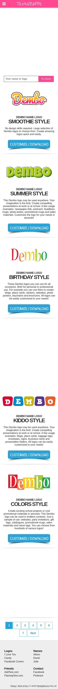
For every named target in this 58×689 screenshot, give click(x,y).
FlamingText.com (13, 675)
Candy (7, 658)
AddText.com (11, 672)
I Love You (10, 654)
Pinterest (38, 675)
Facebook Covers (14, 661)
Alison (36, 654)
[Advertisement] (29, 41)
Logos (8, 651)
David (36, 658)
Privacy (13, 686)
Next (33, 633)
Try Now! (46, 79)
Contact (38, 668)
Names (37, 651)
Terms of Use (23, 686)
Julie (36, 661)
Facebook (38, 672)
